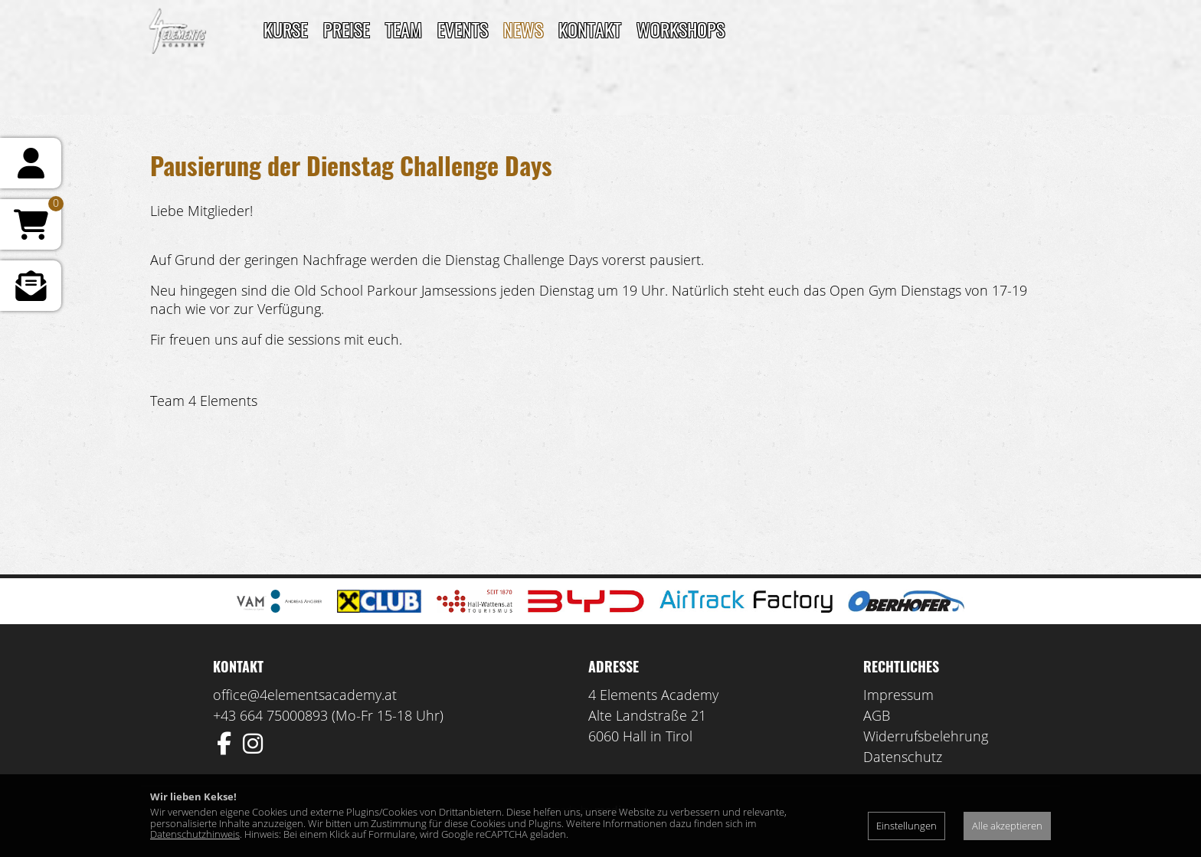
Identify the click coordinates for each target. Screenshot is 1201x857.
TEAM (403, 29)
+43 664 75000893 (270, 715)
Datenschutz (902, 756)
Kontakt (589, 29)
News (523, 29)
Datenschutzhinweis (195, 834)
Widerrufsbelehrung (925, 736)
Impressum (898, 694)
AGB (876, 715)
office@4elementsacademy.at (305, 694)
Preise (346, 29)
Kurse (285, 29)
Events (462, 29)
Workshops (680, 29)
